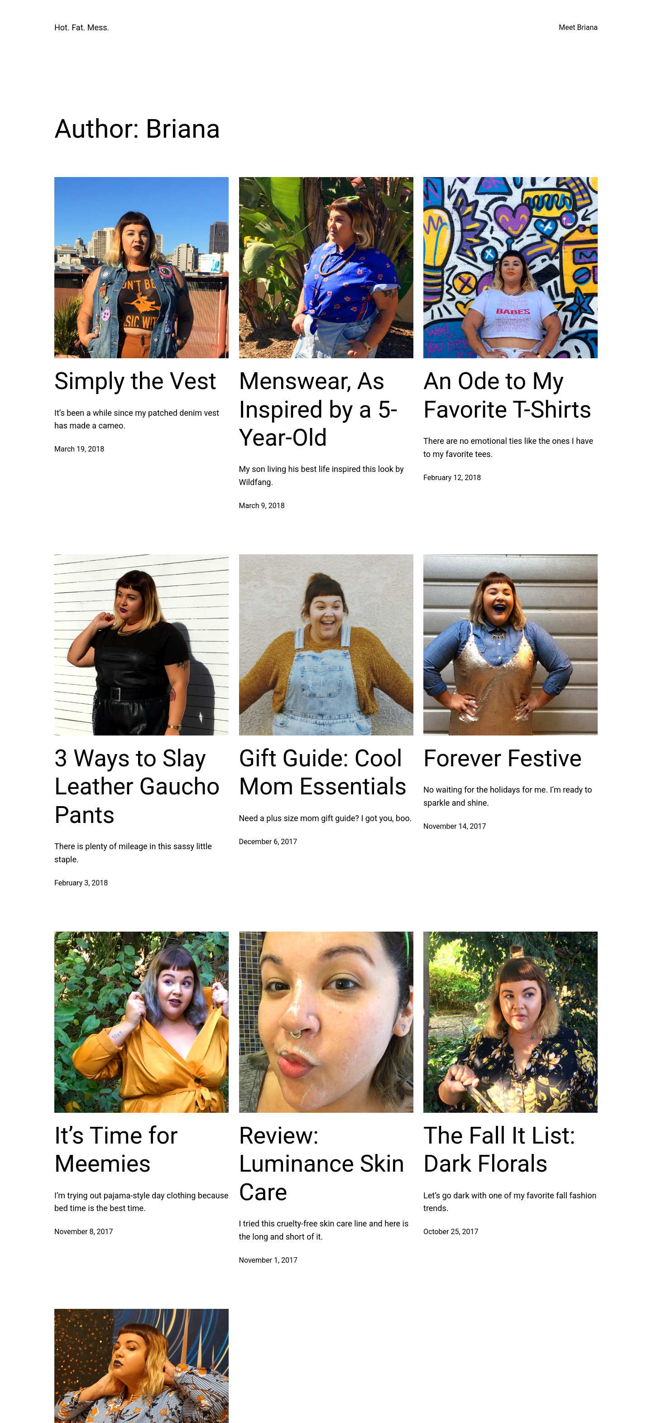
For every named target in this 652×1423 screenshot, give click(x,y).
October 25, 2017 (451, 1231)
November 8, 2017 (83, 1231)
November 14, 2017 (454, 826)
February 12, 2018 (452, 477)
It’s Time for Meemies (116, 1150)
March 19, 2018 (79, 449)
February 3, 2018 (81, 883)
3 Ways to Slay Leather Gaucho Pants (137, 787)
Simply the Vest (135, 381)
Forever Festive (502, 758)
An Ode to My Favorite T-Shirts (507, 395)
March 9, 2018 (262, 505)
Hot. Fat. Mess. (81, 27)
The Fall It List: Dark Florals (499, 1150)
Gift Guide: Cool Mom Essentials (323, 772)
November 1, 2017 (268, 1260)
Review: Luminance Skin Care (322, 1164)
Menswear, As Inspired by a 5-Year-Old (318, 409)
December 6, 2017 (268, 841)
